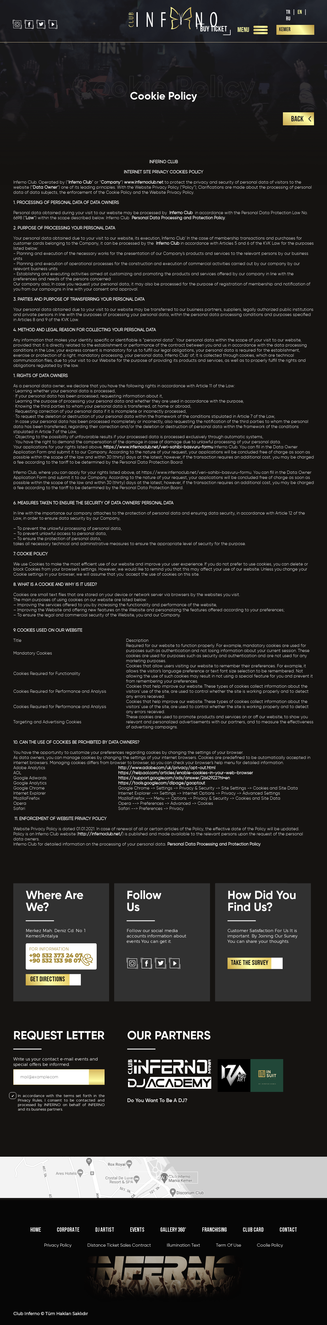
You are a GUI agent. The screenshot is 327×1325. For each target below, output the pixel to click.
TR (288, 12)
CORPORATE (68, 1290)
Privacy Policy (58, 1305)
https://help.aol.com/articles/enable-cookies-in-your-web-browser (185, 773)
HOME (35, 1290)
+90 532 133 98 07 (55, 1015)
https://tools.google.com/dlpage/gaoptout (161, 783)
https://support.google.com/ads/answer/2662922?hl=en (174, 778)
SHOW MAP (163, 1197)
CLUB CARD (253, 1290)
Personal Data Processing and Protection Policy (178, 218)
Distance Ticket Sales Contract (119, 1305)
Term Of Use (228, 1305)
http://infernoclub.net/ (100, 834)
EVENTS (137, 1290)
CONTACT (288, 1290)
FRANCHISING (214, 1290)
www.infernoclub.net (143, 182)
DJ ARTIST (104, 1290)
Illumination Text (183, 1305)
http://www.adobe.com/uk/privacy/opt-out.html (166, 768)
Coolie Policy (270, 1305)
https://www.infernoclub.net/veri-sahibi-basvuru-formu (157, 447)
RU (288, 19)
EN (300, 12)
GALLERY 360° (173, 1290)
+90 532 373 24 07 (56, 1010)
